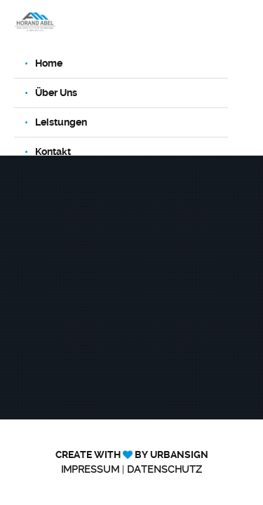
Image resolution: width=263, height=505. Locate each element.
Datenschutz (164, 469)
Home (48, 63)
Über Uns (56, 92)
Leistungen (61, 122)
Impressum (90, 469)
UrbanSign (179, 454)
